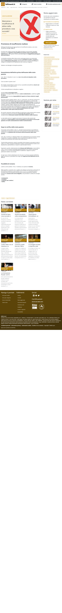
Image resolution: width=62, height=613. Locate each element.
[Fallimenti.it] (3, 7)
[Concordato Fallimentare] (49, 84)
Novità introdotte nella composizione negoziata (21, 216)
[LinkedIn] (34, 295)
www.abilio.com (42, 317)
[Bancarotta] (47, 81)
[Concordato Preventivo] (49, 86)
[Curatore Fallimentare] (49, 79)
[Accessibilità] (20, 312)
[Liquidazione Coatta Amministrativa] (52, 77)
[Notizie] (3, 198)
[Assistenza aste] (20, 305)
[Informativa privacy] (48, 49)
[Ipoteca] (54, 72)
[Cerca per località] (47, 1)
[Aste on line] (47, 75)
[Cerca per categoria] (6, 298)
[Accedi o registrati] (21, 309)
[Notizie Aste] (47, 92)
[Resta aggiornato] (50, 42)
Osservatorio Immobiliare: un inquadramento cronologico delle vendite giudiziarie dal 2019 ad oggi (34, 216)
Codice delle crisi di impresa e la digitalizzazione (7, 246)
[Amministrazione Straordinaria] (51, 66)
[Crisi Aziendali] (47, 68)
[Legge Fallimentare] (13, 7)
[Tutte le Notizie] (36, 4)
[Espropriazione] (47, 72)
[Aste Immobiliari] (48, 90)
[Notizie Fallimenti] (48, 61)
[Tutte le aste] (22, 1)
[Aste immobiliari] (30, 1)
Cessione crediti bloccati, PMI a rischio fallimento (20, 246)
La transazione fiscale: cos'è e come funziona (5, 274)
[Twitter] (39, 295)
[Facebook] (36, 295)
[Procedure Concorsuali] (49, 70)
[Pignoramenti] (53, 73)
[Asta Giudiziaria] (48, 63)
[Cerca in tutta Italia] (57, 1)
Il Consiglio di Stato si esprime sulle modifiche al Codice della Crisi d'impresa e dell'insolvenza (34, 246)
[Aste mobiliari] (39, 1)
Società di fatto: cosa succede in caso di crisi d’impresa (6, 216)
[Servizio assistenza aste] (53, 4)
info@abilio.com (17, 317)
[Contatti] (19, 298)
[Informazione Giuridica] (49, 57)
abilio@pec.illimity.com (54, 317)
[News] (8, 7)
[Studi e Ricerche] (48, 64)
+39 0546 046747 (29, 317)
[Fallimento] (55, 90)
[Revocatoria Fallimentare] (50, 88)
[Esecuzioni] (46, 73)
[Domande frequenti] (21, 302)
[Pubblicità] (19, 307)
